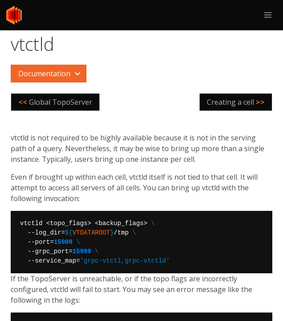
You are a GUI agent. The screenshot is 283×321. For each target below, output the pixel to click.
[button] (267, 15)
